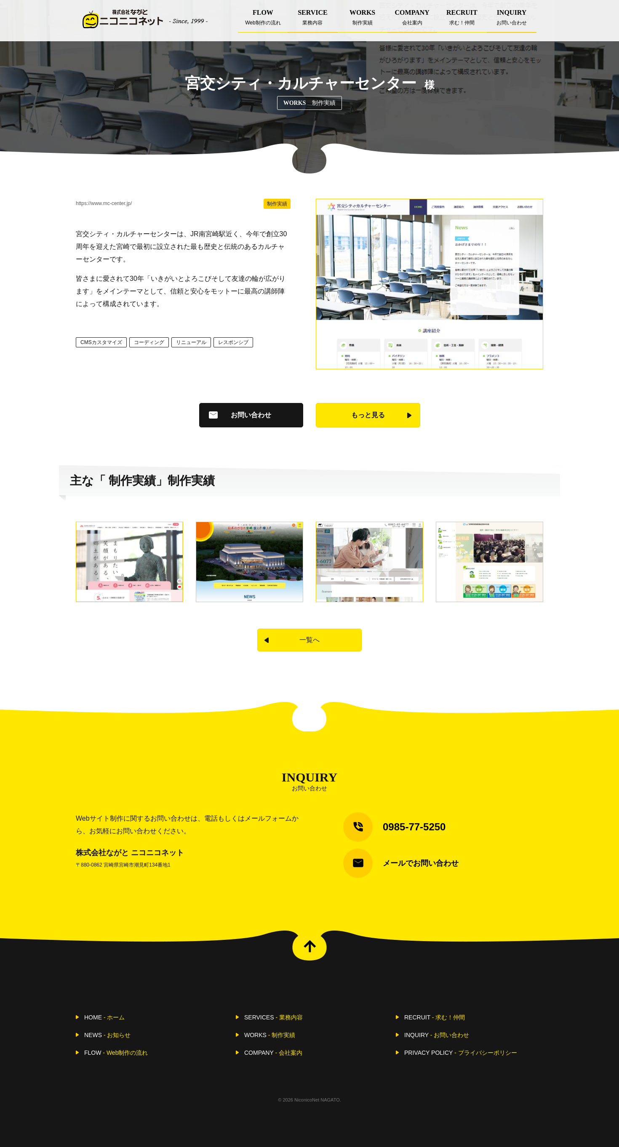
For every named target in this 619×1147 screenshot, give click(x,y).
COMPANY (412, 21)
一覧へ (309, 639)
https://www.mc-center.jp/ (104, 203)
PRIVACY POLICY (460, 1052)
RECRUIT (462, 21)
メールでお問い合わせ (421, 863)
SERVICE (312, 21)
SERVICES (273, 1017)
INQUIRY (511, 21)
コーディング (149, 342)
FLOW (263, 21)
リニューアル (191, 342)
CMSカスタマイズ (101, 342)
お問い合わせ (251, 415)
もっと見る (368, 415)
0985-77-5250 (414, 826)
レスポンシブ (233, 342)
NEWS (107, 1035)
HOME (104, 1017)
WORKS (362, 21)
